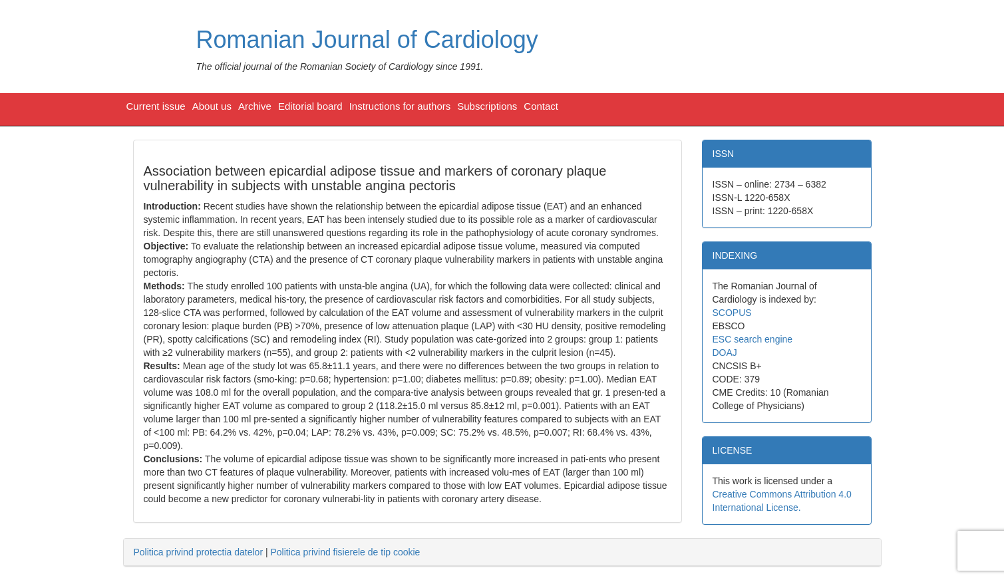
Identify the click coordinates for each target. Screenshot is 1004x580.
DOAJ (725, 352)
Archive (254, 106)
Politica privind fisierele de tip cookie (345, 552)
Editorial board (310, 106)
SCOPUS (732, 312)
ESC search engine (753, 339)
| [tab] (277, 552)
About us (212, 106)
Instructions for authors (400, 106)
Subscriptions (487, 106)
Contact (541, 106)
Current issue (156, 106)
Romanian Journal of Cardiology (367, 39)
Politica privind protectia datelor (198, 552)
